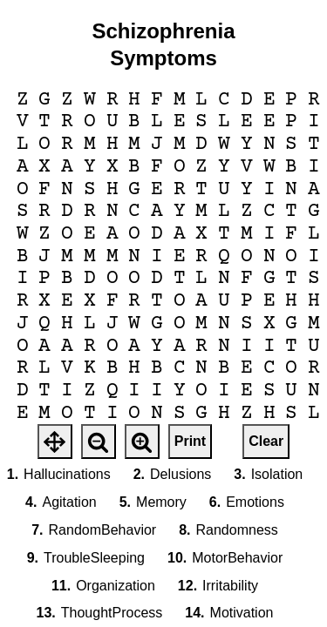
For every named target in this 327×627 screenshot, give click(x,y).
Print (190, 441)
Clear (266, 441)
